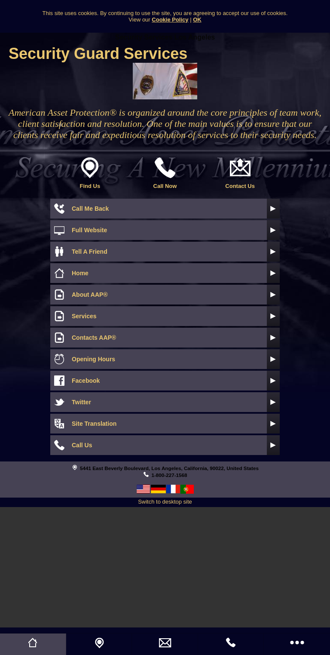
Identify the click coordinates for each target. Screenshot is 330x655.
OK (197, 19)
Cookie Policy (170, 19)
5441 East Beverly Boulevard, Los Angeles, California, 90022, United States (169, 468)
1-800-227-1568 (169, 475)
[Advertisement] (165, 567)
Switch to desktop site (165, 501)
